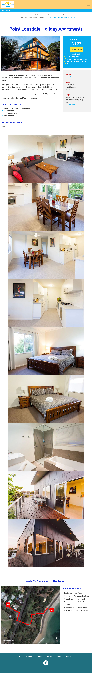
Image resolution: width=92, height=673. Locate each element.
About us (39, 657)
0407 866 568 (71, 77)
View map (70, 105)
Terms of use (69, 657)
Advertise (28, 657)
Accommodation (75, 15)
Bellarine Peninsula (42, 15)
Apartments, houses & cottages (33, 17)
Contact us (49, 657)
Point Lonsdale (59, 15)
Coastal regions (25, 15)
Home (13, 15)
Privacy (58, 657)
